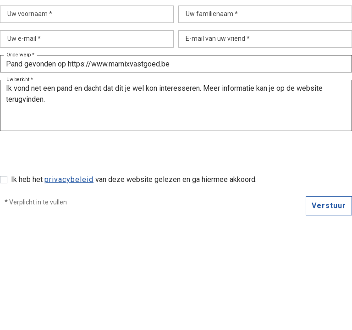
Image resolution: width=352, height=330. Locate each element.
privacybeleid (69, 179)
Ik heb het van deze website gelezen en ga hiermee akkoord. (134, 179)
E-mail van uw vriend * (218, 38)
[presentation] (69, 156)
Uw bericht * (19, 79)
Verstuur (329, 205)
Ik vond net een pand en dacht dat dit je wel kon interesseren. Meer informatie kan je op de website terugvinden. (176, 105)
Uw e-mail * (24, 38)
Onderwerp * (20, 55)
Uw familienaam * (212, 13)
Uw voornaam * (29, 13)
